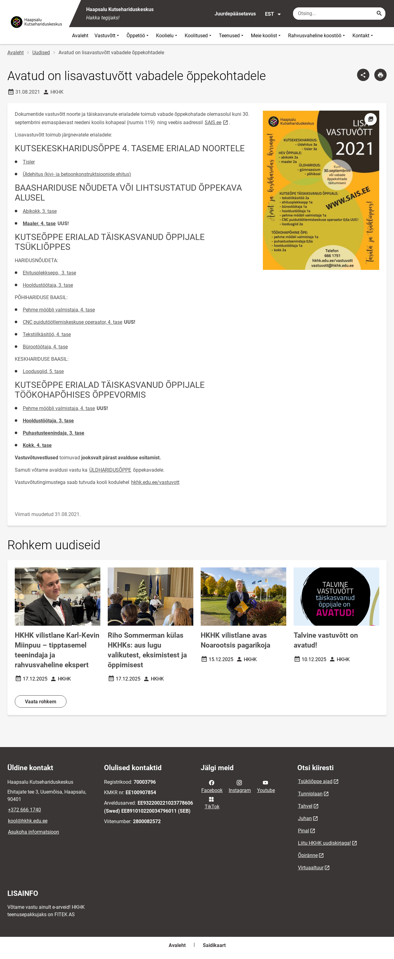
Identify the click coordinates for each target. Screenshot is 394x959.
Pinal (303, 831)
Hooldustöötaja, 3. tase (48, 285)
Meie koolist (266, 36)
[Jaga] (363, 75)
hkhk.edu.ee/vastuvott (155, 482)
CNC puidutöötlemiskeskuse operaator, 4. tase (72, 322)
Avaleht (80, 36)
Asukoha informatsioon (33, 832)
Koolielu (167, 36)
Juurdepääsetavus (235, 14)
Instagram (240, 785)
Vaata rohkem (40, 702)
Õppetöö (138, 36)
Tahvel (305, 806)
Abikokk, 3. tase (40, 211)
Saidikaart (214, 945)
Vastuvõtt (107, 36)
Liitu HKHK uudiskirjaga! (324, 843)
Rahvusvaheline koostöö (317, 36)
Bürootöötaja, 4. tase (45, 347)
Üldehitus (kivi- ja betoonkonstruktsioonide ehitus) (77, 174)
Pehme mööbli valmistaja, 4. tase (59, 310)
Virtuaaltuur (311, 868)
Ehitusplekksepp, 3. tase (49, 273)
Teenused (232, 36)
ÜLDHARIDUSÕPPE (110, 470)
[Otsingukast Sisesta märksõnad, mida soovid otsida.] (339, 13)
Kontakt (363, 36)
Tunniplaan (310, 794)
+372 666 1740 (24, 810)
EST (273, 14)
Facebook (212, 785)
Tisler (29, 162)
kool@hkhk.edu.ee (27, 821)
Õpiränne (308, 855)
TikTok (212, 802)
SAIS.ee (217, 122)
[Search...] (379, 13)
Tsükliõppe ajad (315, 781)
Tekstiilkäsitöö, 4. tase (47, 334)
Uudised (41, 52)
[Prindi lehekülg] (380, 75)
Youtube (266, 785)
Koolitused (199, 36)
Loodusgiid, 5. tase (43, 371)
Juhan (305, 818)
